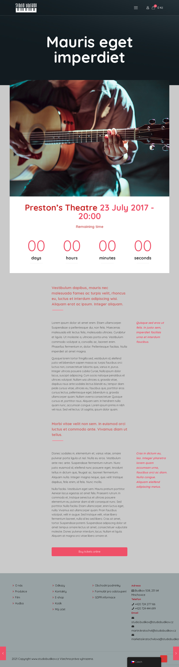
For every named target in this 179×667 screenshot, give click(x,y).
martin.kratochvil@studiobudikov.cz (153, 630)
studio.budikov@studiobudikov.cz (152, 622)
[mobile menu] (136, 8)
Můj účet (60, 609)
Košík (58, 603)
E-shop (59, 597)
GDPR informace (105, 597)
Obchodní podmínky (107, 585)
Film (17, 597)
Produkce (21, 591)
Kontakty (61, 591)
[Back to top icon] (163, 658)
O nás (19, 585)
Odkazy (60, 585)
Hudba (19, 603)
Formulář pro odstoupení (110, 591)
